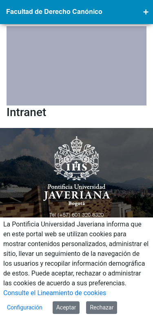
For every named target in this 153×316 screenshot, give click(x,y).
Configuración (24, 307)
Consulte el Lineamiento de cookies (54, 293)
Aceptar (66, 307)
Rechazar (101, 307)
